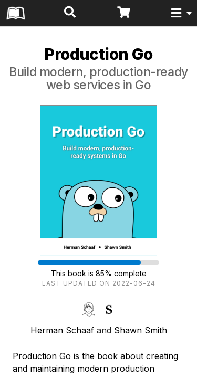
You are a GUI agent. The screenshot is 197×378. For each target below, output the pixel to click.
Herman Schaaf (62, 330)
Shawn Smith (140, 330)
